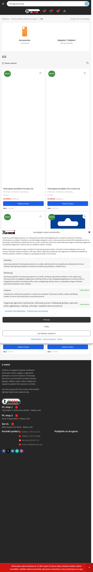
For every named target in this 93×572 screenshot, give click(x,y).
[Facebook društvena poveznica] (4, 448)
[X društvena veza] (8, 448)
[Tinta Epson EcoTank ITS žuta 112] (23, 125)
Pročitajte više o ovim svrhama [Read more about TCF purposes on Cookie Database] (37, 311)
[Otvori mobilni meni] (3, 3)
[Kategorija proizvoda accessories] (24, 35)
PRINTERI (7, 189)
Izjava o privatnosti (49, 339)
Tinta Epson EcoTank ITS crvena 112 (63, 186)
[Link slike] (11, 399)
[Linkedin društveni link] (12, 448)
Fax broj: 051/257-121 (29, 438)
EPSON (6, 192)
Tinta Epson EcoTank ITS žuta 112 (18, 186)
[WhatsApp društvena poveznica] (17, 448)
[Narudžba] (87, 60)
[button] (89, 232)
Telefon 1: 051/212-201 (29, 429)
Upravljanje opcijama (46, 333)
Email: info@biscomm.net (30, 442)
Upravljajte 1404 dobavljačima (15, 311)
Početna (5, 19)
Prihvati (46, 319)
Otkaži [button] (89, 567)
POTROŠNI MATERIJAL (20, 189)
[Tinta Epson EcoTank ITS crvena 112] (67, 125)
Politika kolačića (36, 339)
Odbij (46, 326)
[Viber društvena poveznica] (21, 448)
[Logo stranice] (32, 11)
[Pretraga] (48, 3)
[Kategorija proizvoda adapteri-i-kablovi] (66, 32)
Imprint (59, 339)
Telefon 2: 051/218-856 (29, 433)
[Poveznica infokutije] (10, 404)
